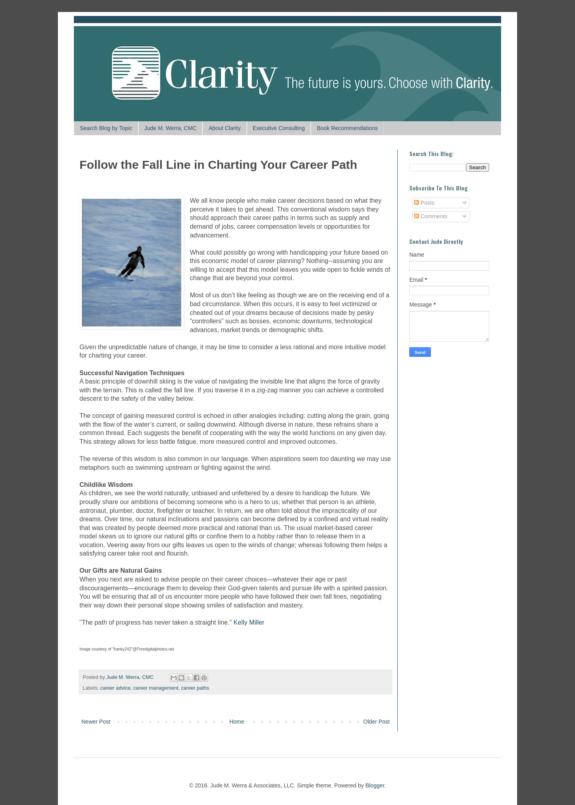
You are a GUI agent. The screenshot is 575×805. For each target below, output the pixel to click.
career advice (115, 688)
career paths (195, 688)
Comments (431, 216)
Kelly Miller (249, 622)
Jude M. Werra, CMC (170, 128)
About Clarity (224, 128)
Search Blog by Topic (106, 128)
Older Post (376, 721)
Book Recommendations (347, 128)
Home (236, 721)
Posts (424, 203)
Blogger (374, 785)
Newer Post (95, 721)
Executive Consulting (279, 128)
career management (155, 688)
